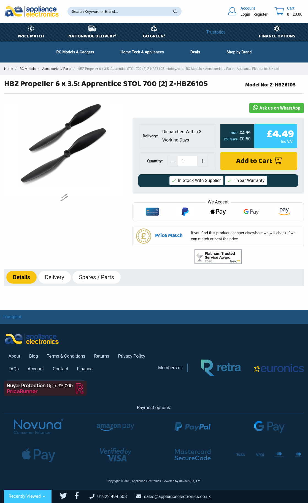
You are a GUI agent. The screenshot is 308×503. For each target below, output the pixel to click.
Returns (101, 356)
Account (36, 368)
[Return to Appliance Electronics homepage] (31, 11)
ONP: (234, 133)
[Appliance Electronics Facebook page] (80, 496)
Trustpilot (215, 32)
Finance (85, 368)
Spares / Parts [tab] (96, 277)
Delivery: (150, 136)
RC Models (28, 69)
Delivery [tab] (54, 277)
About (14, 356)
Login (245, 14)
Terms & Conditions (66, 356)
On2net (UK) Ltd (189, 481)
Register (260, 14)
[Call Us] (112, 496)
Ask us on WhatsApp (276, 108)
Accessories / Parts (56, 69)
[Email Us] (177, 496)
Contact (60, 368)
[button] (195, 52)
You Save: (231, 139)
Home (8, 69)
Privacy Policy (131, 356)
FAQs (14, 368)
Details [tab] (21, 277)
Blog (33, 356)
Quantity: (155, 161)
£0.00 (297, 14)
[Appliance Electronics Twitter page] (67, 496)
